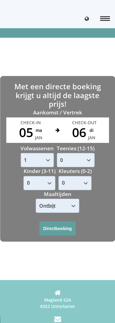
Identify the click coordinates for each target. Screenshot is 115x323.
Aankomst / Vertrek (57, 112)
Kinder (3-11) (40, 171)
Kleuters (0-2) (75, 171)
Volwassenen (37, 148)
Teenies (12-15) (75, 148)
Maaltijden (57, 194)
